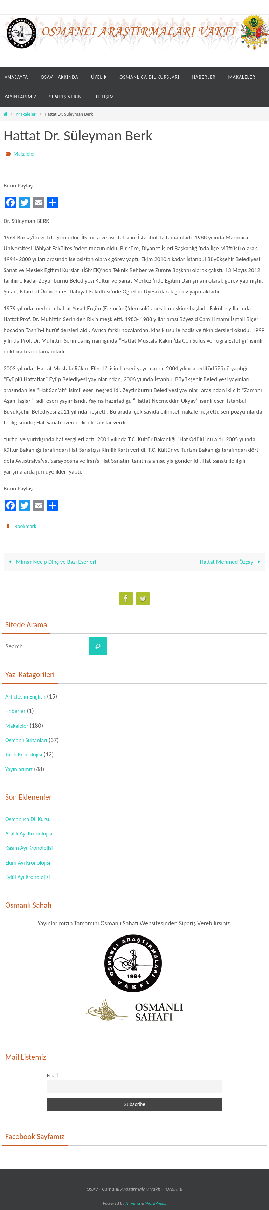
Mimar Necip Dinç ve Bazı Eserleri (51, 562)
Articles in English (27, 697)
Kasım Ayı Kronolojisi (31, 848)
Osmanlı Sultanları (28, 740)
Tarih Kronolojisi (25, 755)
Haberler (16, 711)
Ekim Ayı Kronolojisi (30, 863)
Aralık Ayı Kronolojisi (31, 834)
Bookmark (25, 526)
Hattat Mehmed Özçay (231, 562)
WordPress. (155, 1203)
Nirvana (132, 1203)
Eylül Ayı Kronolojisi (30, 877)
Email (52, 1076)
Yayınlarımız (20, 769)
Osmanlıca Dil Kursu (30, 819)
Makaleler (25, 114)
